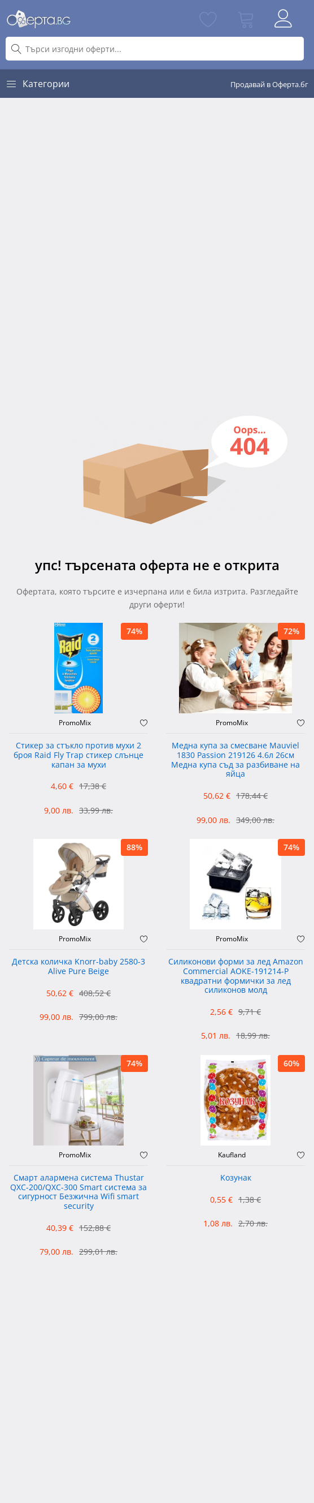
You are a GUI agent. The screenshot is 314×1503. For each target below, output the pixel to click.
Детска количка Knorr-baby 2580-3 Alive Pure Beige (78, 966)
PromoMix (75, 723)
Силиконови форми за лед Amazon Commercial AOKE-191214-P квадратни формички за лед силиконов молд (235, 976)
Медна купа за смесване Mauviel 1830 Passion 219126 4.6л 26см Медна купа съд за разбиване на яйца (235, 760)
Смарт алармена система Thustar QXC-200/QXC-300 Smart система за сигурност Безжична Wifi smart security (78, 1192)
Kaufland (232, 1155)
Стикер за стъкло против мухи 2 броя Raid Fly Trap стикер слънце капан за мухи (78, 755)
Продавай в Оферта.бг (269, 84)
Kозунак (235, 1178)
